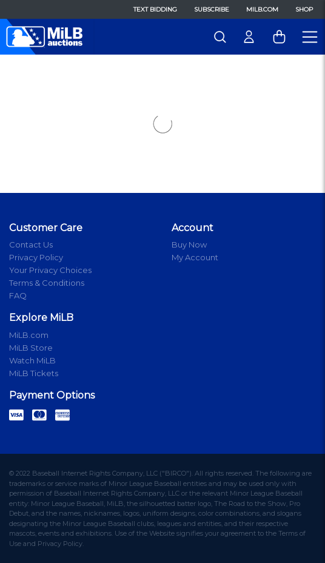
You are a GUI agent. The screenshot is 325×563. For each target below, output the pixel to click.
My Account (195, 257)
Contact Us (31, 244)
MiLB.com (262, 9)
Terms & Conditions (46, 283)
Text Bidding (155, 9)
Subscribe (211, 9)
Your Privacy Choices (50, 270)
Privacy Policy (36, 257)
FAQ (18, 295)
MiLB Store (31, 347)
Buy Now (189, 244)
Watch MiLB (32, 360)
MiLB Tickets (33, 373)
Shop (304, 9)
